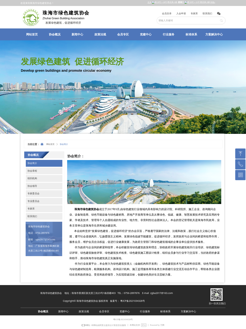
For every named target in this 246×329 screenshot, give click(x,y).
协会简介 (64, 144)
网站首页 (50, 144)
